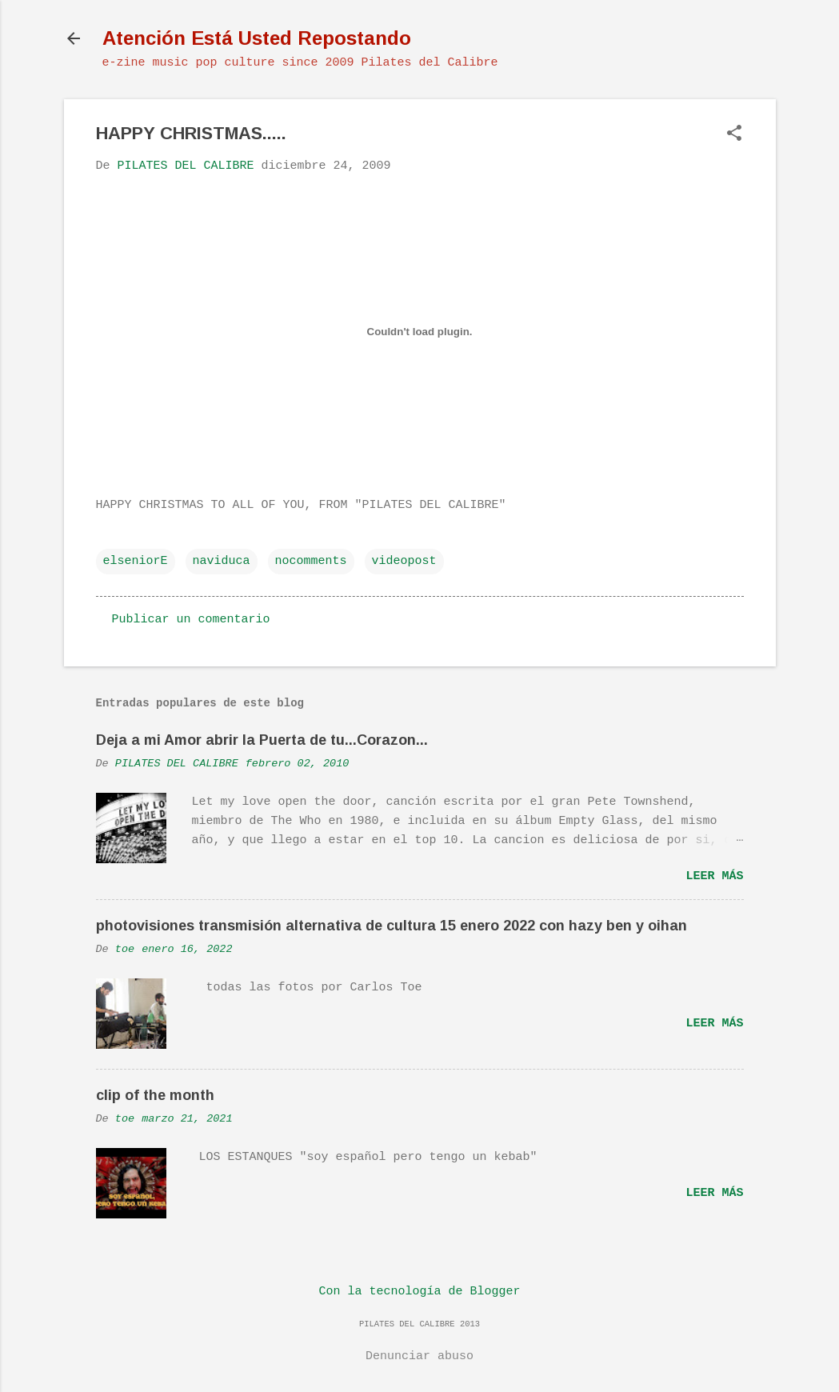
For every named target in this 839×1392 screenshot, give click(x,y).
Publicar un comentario (191, 619)
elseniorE (135, 561)
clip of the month (155, 1095)
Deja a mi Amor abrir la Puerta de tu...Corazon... (262, 740)
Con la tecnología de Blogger (419, 1291)
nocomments (311, 561)
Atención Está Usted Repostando (256, 38)
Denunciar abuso (419, 1356)
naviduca (221, 561)
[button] (734, 134)
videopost (404, 561)
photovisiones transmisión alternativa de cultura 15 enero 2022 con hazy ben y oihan (391, 926)
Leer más (714, 876)
